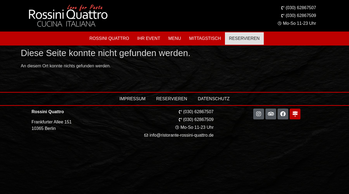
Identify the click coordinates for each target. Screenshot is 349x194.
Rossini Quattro (110, 38)
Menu (175, 38)
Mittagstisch (206, 38)
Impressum (132, 98)
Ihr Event (149, 38)
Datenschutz (214, 98)
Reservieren (244, 38)
